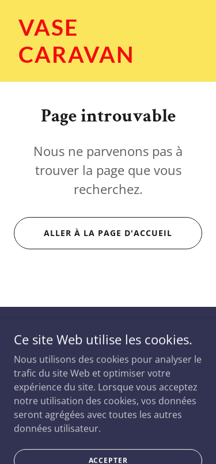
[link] (108, 59)
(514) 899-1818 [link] (108, 359)
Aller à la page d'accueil (108, 232)
